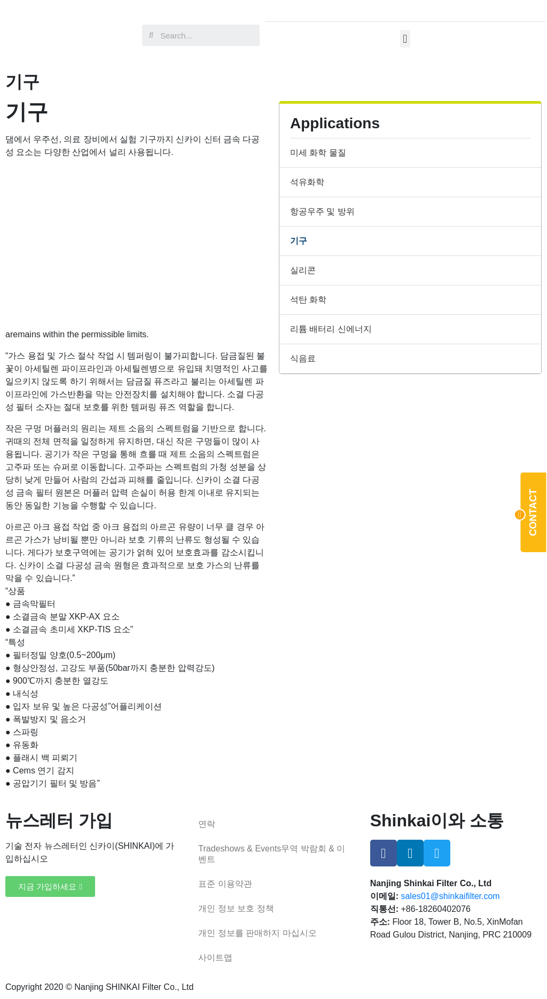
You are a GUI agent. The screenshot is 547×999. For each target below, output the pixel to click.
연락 (206, 823)
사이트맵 (215, 957)
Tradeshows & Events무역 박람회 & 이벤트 (271, 854)
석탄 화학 (308, 299)
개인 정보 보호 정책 (236, 908)
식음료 (303, 358)
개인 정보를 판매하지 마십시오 (257, 933)
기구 (298, 240)
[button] (405, 39)
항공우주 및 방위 (322, 211)
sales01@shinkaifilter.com (450, 896)
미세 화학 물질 (318, 152)
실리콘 (303, 270)
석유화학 (307, 182)
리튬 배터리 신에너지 (331, 329)
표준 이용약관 (225, 883)
